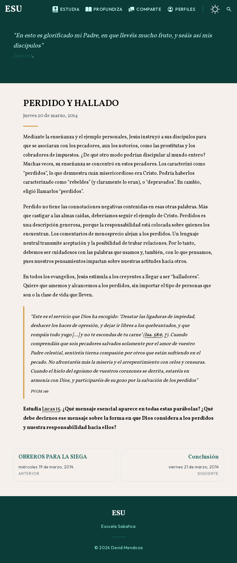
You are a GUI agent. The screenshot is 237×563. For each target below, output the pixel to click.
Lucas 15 (51, 409)
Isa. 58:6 (153, 335)
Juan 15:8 (22, 56)
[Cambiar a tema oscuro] (215, 9)
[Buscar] (229, 9)
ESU (13, 9)
